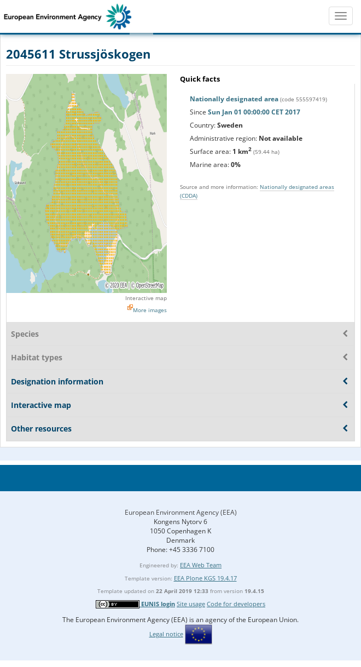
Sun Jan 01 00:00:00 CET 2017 (254, 112)
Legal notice (166, 634)
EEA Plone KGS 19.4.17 (205, 578)
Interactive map (146, 298)
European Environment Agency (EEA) (181, 512)
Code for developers (236, 604)
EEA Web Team (201, 565)
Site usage (191, 604)
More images (150, 310)
